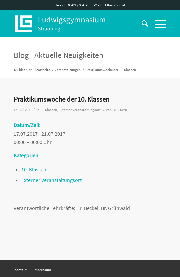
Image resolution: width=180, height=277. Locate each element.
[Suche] (141, 23)
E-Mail (96, 5)
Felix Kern (119, 110)
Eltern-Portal (115, 5)
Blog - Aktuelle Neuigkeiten (58, 55)
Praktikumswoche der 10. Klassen (61, 99)
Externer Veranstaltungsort (80, 110)
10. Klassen (48, 110)
